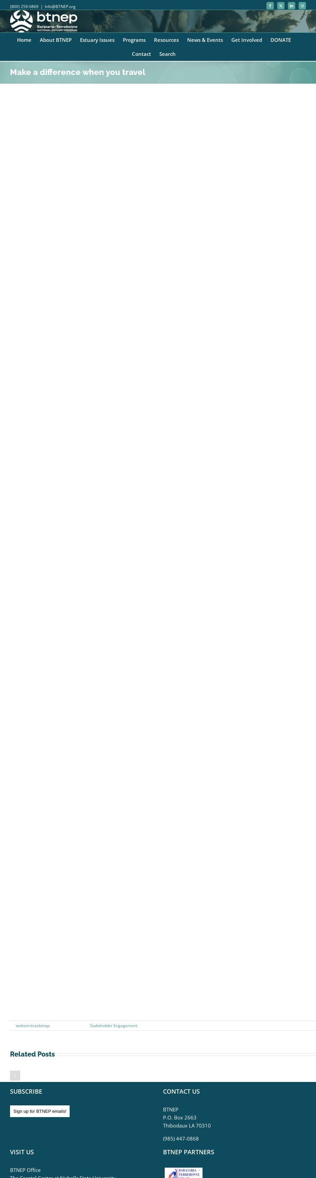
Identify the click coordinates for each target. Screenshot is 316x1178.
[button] (15, 1076)
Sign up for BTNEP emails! (39, 1111)
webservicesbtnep (33, 1025)
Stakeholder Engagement (113, 1025)
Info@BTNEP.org (60, 6)
